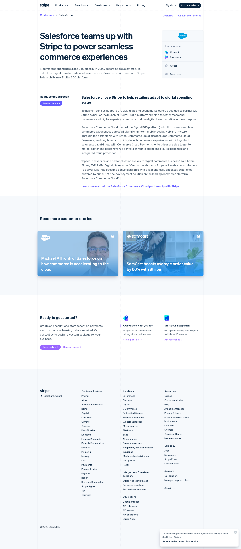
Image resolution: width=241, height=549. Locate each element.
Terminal (86, 494)
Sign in (171, 5)
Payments (86, 464)
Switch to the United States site (181, 541)
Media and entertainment (136, 456)
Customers (47, 15)
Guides (168, 395)
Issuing (85, 456)
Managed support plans (177, 480)
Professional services (134, 489)
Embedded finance (133, 413)
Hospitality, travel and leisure (138, 447)
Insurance (128, 451)
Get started (50, 346)
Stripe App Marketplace (135, 480)
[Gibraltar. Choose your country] (51, 396)
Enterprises (129, 395)
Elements (86, 434)
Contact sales (190, 5)
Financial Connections (93, 443)
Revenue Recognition (92, 481)
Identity (85, 447)
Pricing (141, 5)
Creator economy (132, 443)
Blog (166, 404)
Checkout (86, 417)
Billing (84, 408)
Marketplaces (130, 426)
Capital (85, 413)
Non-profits (129, 460)
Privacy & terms (172, 413)
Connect (86, 426)
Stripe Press (171, 459)
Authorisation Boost (92, 404)
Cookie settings (173, 434)
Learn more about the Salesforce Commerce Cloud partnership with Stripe (130, 186)
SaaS (125, 434)
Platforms (128, 430)
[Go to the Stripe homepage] (43, 391)
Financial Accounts (91, 438)
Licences (169, 425)
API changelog (130, 514)
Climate (85, 421)
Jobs (167, 450)
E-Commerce (130, 408)
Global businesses (132, 421)
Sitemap (168, 429)
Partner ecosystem (133, 485)
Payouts (85, 473)
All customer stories (189, 15)
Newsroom (170, 454)
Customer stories (173, 400)
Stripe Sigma (88, 486)
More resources (172, 438)
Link (83, 460)
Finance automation (133, 417)
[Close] (235, 533)
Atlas (84, 400)
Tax (83, 490)
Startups (127, 400)
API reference (173, 339)
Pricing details (132, 339)
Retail (126, 464)
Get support (171, 475)
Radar (84, 477)
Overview (167, 15)
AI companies (130, 438)
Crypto (126, 404)
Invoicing (86, 451)
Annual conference (174, 408)
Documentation (131, 501)
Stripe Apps (129, 518)
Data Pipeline (88, 430)
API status (128, 510)
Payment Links (89, 469)
